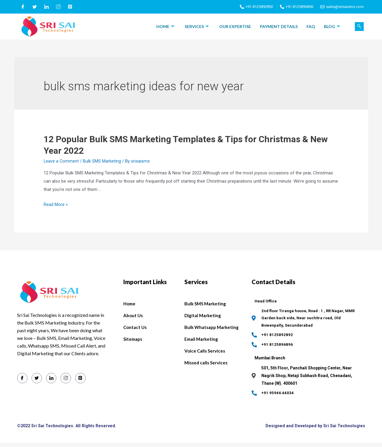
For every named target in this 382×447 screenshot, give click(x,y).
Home (166, 26)
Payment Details (279, 26)
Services (197, 26)
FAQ (310, 26)
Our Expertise (235, 26)
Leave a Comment (61, 161)
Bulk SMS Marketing (102, 161)
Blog (333, 26)
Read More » (56, 204)
